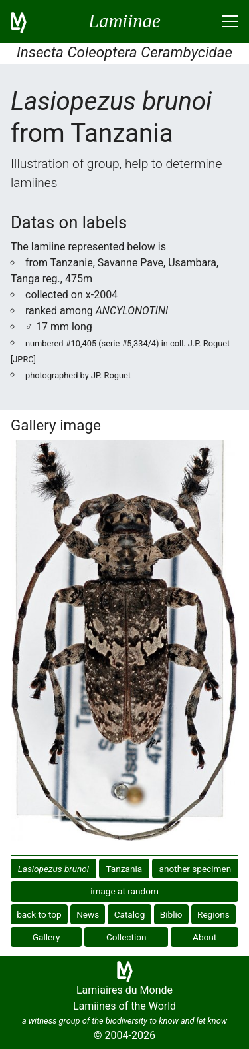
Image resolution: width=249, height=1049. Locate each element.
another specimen (195, 868)
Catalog (129, 914)
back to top (39, 914)
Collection (126, 937)
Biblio (171, 914)
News (87, 914)
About (204, 937)
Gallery (46, 937)
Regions (213, 914)
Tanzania (124, 868)
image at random (124, 891)
